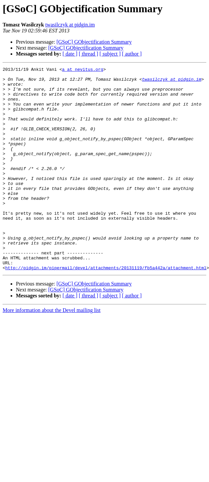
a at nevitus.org (82, 70)
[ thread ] (88, 54)
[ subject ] (110, 54)
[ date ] (70, 54)
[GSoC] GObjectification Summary (94, 42)
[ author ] (132, 54)
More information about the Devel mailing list (52, 351)
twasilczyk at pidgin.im (70, 24)
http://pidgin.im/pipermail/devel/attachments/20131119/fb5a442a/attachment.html (105, 308)
